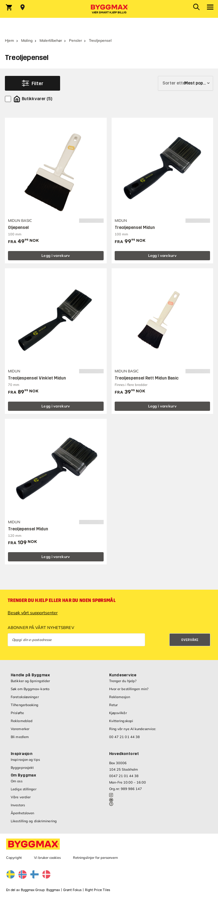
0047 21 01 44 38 (124, 776)
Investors (18, 805)
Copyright (14, 857)
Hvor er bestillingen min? (129, 689)
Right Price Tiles (97, 890)
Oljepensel (18, 227)
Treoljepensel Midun (135, 227)
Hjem (9, 40)
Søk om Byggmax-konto (30, 689)
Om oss (16, 781)
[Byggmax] (109, 9)
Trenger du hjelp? (123, 681)
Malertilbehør (51, 40)
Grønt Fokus (72, 890)
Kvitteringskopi (121, 721)
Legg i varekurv (55, 255)
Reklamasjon (119, 697)
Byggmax (53, 890)
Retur (113, 705)
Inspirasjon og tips (25, 759)
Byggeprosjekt (22, 767)
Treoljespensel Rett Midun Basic (146, 378)
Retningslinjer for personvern (95, 857)
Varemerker (20, 729)
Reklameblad (22, 721)
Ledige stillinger (23, 789)
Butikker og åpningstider (30, 681)
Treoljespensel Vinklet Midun (37, 378)
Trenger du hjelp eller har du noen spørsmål (62, 600)
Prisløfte (17, 713)
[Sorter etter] (185, 83)
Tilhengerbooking (25, 705)
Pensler (75, 40)
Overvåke (189, 640)
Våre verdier (21, 797)
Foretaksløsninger (25, 697)
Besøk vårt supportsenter (33, 612)
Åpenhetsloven (22, 813)
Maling (27, 40)
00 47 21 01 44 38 (124, 737)
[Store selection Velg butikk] (22, 7)
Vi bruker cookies (47, 857)
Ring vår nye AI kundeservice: (132, 729)
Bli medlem (20, 737)
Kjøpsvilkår (118, 713)
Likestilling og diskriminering (34, 821)
